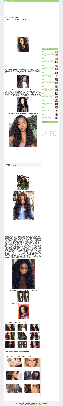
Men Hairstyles (52, 133)
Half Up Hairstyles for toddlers (49, 82)
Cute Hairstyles (44, 127)
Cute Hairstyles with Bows (48, 117)
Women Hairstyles (45, 137)
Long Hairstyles (44, 131)
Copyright (29, 402)
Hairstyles (7, 369)
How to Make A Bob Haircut (48, 96)
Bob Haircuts (52, 124)
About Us (36, 402)
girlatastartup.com (34, 404)
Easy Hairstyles (52, 127)
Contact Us (25, 402)
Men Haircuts (44, 133)
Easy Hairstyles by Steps (9, 393)
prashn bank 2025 (39, 404)
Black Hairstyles (44, 124)
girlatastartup (9, 1)
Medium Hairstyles (53, 131)
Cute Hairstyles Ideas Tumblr (28, 393)
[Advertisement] (31, 10)
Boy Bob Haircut (46, 110)
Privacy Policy (39, 402)
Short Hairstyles (44, 135)
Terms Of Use (32, 402)
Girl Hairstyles (44, 129)
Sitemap (23, 402)
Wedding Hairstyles (53, 135)
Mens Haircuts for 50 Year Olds (49, 68)
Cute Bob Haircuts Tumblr (48, 61)
